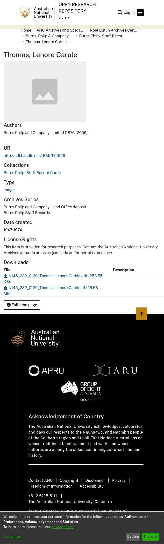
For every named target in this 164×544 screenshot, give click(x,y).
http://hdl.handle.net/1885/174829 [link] (34, 155)
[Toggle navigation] (140, 12)
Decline (133, 536)
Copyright (69, 480)
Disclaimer (95, 480)
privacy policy (62, 527)
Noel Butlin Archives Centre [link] (114, 30)
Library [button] (64, 17)
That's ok (150, 536)
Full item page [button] (22, 305)
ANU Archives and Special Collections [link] (60, 30)
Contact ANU (41, 480)
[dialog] (82, 528)
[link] (32, 172)
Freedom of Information (51, 486)
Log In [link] (129, 12)
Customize (11, 536)
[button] (120, 12)
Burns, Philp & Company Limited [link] (50, 36)
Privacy (119, 480)
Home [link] (26, 30)
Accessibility (92, 486)
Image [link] (9, 190)
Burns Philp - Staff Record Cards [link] (103, 36)
